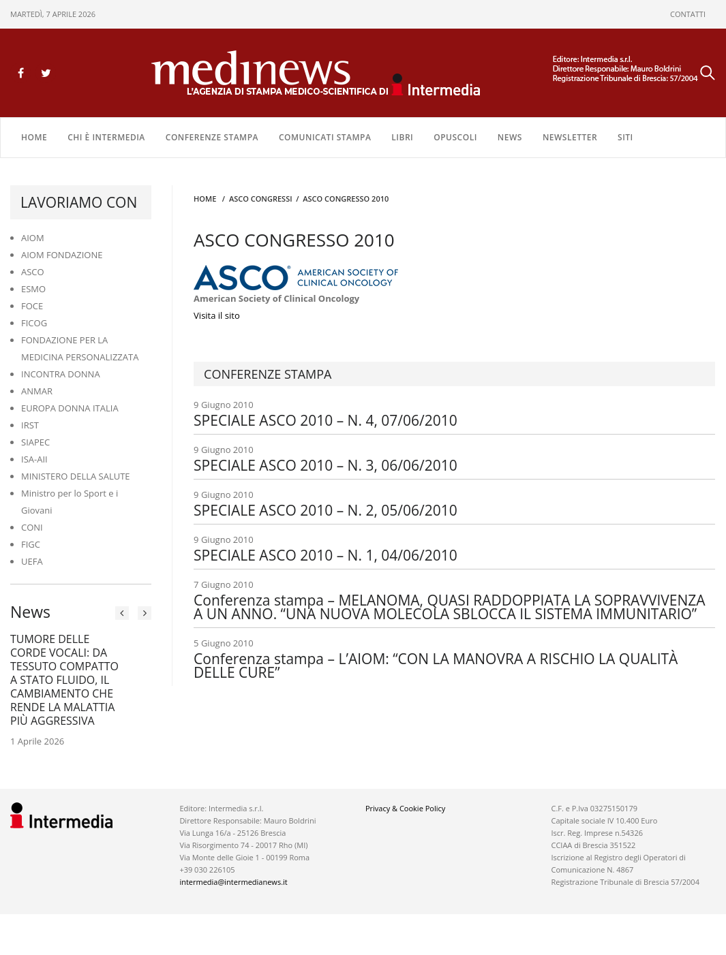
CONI (32, 527)
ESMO (33, 289)
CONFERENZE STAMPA (212, 137)
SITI (625, 137)
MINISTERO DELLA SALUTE (75, 476)
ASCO (32, 272)
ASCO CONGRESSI (260, 198)
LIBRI (402, 137)
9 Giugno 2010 (454, 412)
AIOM (32, 238)
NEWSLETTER (570, 137)
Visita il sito (217, 315)
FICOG (34, 323)
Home (34, 137)
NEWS (510, 137)
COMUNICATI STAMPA (325, 137)
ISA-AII (34, 459)
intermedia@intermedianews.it (233, 882)
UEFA (32, 561)
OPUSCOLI (455, 137)
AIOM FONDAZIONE (62, 255)
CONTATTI (688, 14)
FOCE (32, 306)
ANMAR (36, 391)
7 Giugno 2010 (454, 599)
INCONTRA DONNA (60, 374)
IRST (30, 425)
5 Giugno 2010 (454, 658)
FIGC (30, 544)
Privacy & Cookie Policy (405, 808)
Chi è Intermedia (106, 137)
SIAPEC (35, 442)
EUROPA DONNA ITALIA (70, 408)
